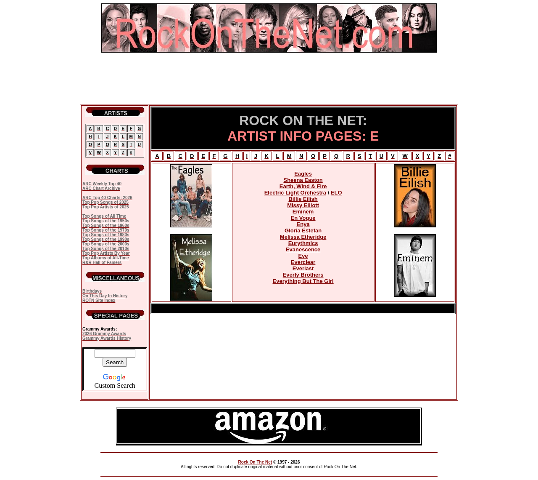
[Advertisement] (269, 78)
